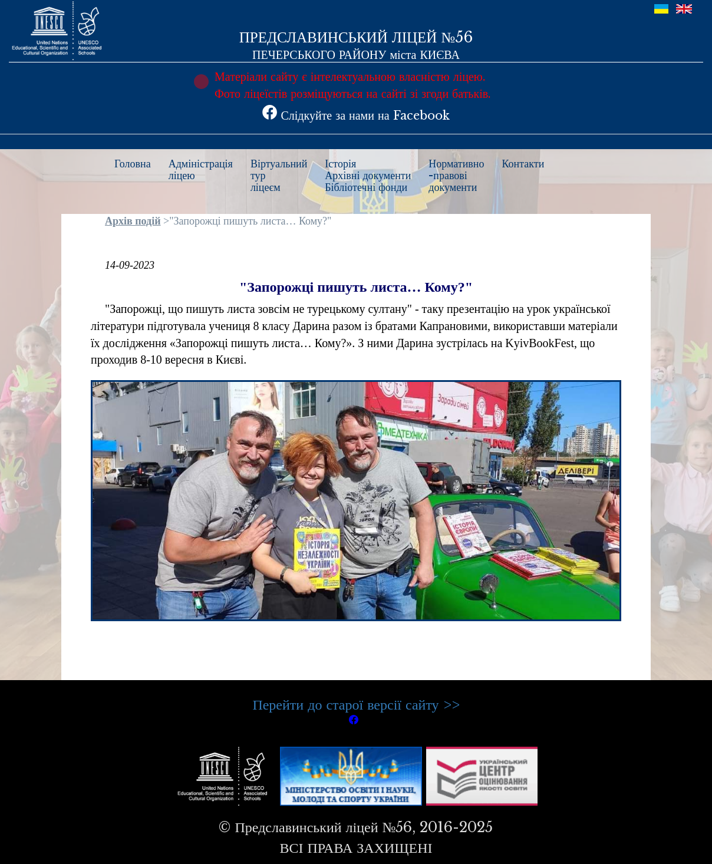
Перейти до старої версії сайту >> (355, 704)
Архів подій (133, 221)
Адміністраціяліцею (201, 169)
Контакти (523, 163)
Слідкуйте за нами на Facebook (355, 115)
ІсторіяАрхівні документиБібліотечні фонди (368, 175)
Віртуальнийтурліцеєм (278, 175)
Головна (132, 163)
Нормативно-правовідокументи (456, 175)
